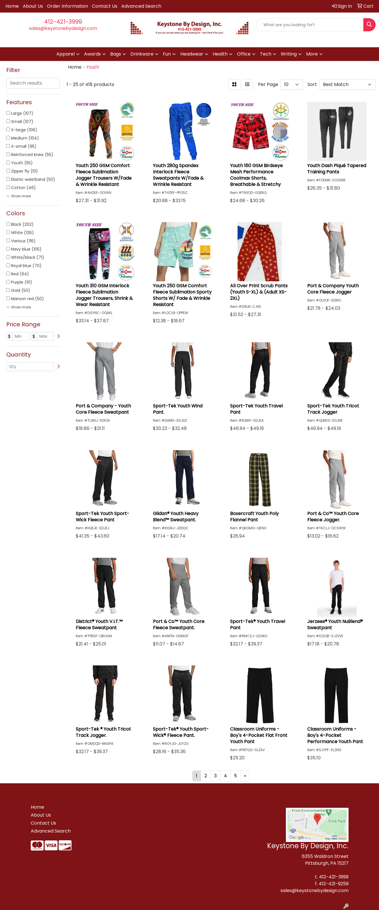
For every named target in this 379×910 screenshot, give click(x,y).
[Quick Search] (310, 24)
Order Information (67, 6)
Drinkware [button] (141, 54)
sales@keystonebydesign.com (63, 28)
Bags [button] (115, 54)
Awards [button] (92, 54)
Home (12, 6)
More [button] (312, 54)
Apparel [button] (65, 54)
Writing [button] (289, 54)
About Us (33, 6)
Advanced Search (141, 6)
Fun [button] (167, 54)
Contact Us (104, 6)
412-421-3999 (63, 22)
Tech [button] (265, 54)
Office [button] (244, 54)
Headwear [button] (191, 54)
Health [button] (220, 54)
